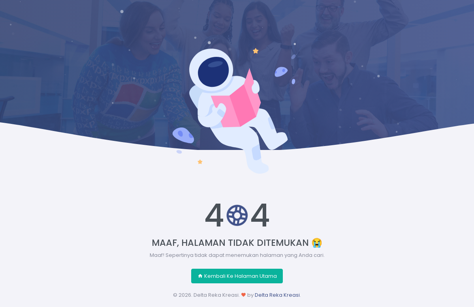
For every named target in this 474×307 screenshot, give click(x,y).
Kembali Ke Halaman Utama (237, 276)
